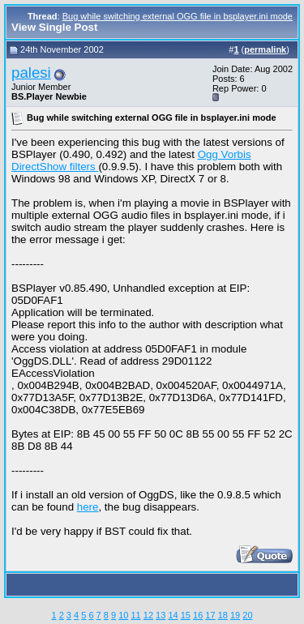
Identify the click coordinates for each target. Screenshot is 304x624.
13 (160, 615)
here (88, 507)
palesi (31, 72)
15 (186, 615)
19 (235, 615)
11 (135, 615)
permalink (265, 49)
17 (210, 615)
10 (123, 615)
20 (247, 615)
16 (198, 615)
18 (223, 615)
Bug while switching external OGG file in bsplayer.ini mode (177, 16)
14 (173, 615)
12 (148, 615)
